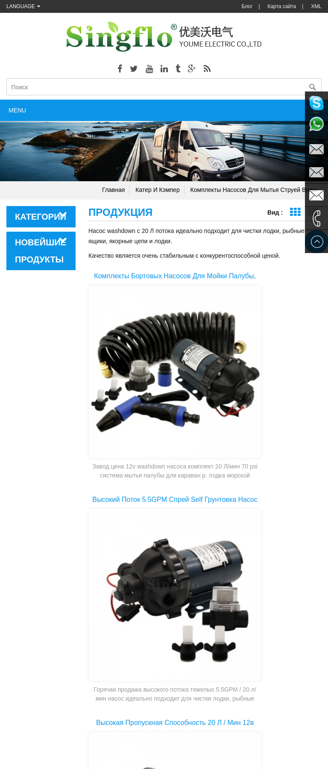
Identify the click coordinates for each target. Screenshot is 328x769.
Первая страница (167, 603)
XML (316, 6)
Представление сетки (294, 212)
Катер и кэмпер (157, 189)
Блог (246, 6)
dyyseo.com (258, 756)
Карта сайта (281, 6)
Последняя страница (238, 603)
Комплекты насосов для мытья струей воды (253, 189)
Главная (113, 189)
